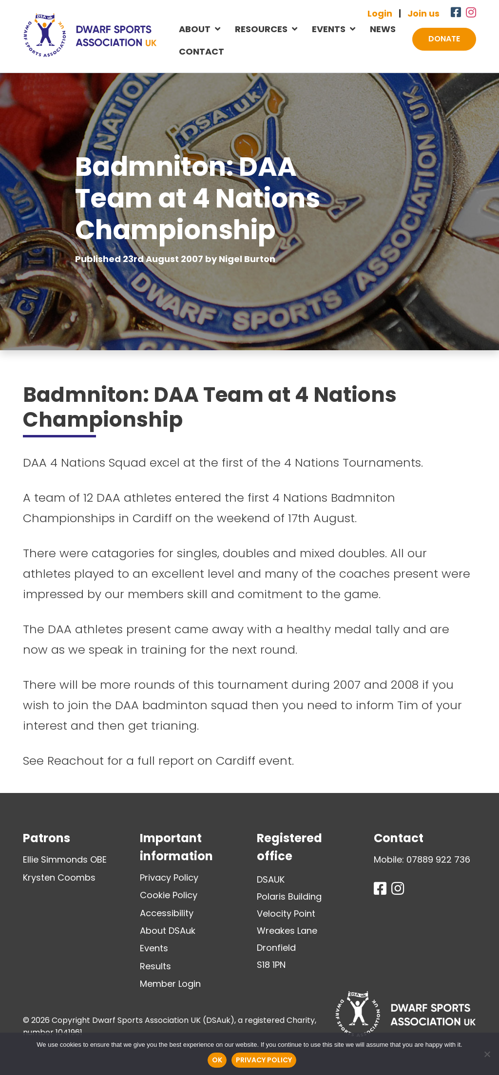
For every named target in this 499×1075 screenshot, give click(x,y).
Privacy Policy (169, 877)
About (195, 29)
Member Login (170, 984)
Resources (261, 29)
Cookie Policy (168, 895)
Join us (423, 13)
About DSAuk (167, 930)
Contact (201, 51)
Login (379, 13)
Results (155, 966)
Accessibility (166, 913)
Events (328, 29)
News (383, 29)
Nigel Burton (247, 259)
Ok (217, 1060)
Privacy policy (264, 1060)
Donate (444, 38)
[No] (487, 1054)
